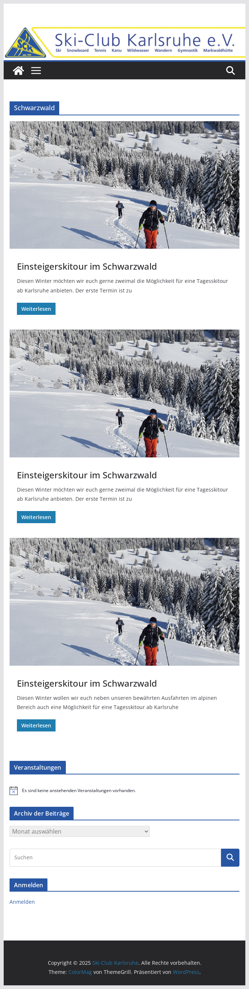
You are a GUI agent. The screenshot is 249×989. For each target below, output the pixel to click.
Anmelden (22, 901)
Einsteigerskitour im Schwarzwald (87, 266)
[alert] (124, 790)
